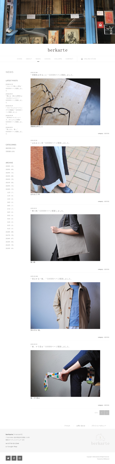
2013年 (8, 248)
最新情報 (106, 133)
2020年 (8, 186)
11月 (8, 195)
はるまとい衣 (35, 194)
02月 (8, 225)
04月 (8, 219)
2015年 (8, 242)
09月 (8, 202)
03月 (8, 222)
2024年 (8, 173)
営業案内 (8, 151)
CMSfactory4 (106, 459)
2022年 (8, 179)
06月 (8, 212)
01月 (8, 228)
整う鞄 (33, 262)
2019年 (8, 189)
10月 (8, 199)
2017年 (8, 235)
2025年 (8, 169)
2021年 (8, 182)
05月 (8, 215)
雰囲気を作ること (37, 126)
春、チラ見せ (35, 398)
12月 (8, 192)
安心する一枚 (35, 330)
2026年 (8, 166)
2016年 (8, 238)
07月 (8, 209)
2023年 (8, 176)
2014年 (8, 245)
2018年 (8, 232)
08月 (8, 205)
